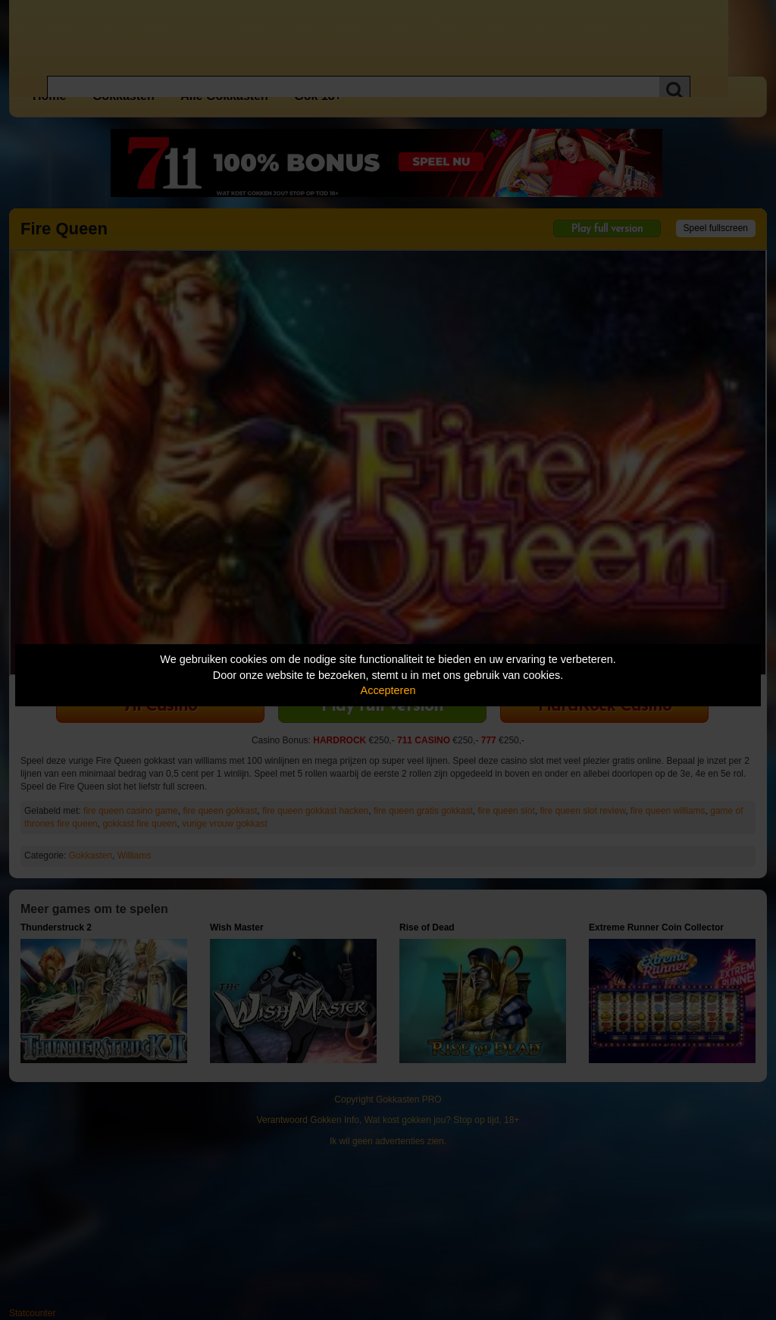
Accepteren (388, 690)
